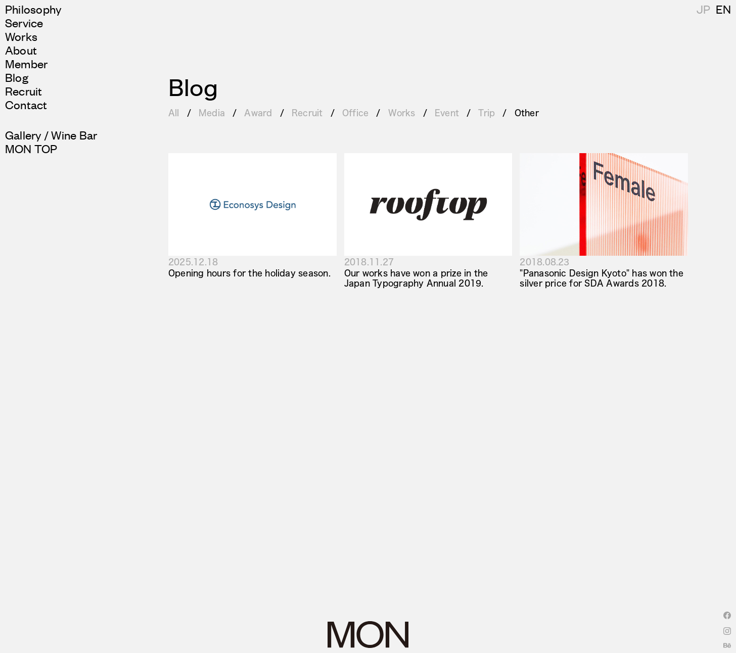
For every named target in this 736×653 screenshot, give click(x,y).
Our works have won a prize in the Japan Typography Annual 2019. (416, 277)
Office (355, 112)
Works (402, 112)
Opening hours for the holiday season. (249, 272)
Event (447, 112)
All (173, 112)
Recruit (307, 112)
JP (722, 9)
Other (527, 112)
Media (212, 112)
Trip (486, 112)
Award (258, 112)
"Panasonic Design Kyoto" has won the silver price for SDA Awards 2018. (601, 277)
